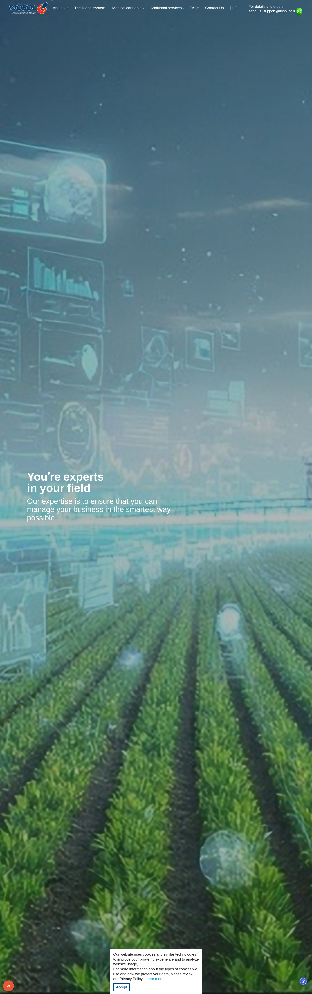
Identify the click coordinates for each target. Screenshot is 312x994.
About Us (60, 8)
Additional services (166, 8)
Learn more (153, 979)
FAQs (194, 8)
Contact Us (214, 8)
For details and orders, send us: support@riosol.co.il (272, 9)
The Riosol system (89, 8)
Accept (121, 987)
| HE (233, 8)
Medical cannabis (126, 8)
